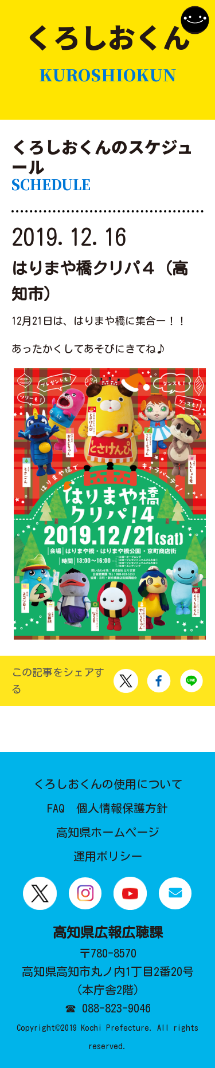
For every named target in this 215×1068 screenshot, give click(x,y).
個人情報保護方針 (122, 808)
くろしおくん (107, 53)
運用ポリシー (107, 856)
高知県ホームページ (107, 832)
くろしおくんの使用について (107, 784)
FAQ (56, 808)
